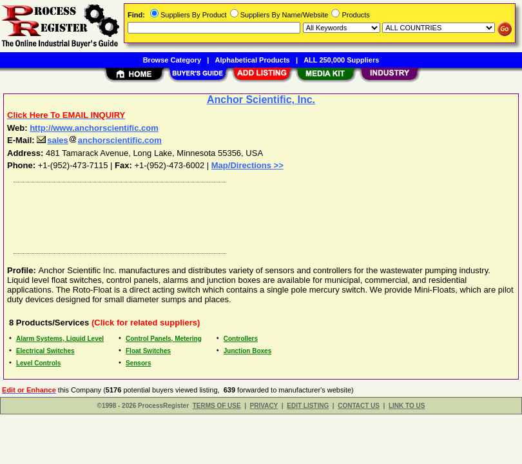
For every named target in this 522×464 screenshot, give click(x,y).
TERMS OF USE (217, 405)
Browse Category (172, 60)
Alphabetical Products (252, 60)
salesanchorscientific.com (99, 140)
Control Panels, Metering (164, 338)
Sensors (138, 363)
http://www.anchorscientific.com (94, 128)
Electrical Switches (45, 350)
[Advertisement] (258, 215)
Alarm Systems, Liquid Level (60, 338)
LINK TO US (407, 405)
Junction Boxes (247, 350)
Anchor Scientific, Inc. (261, 99)
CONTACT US (359, 405)
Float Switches (148, 350)
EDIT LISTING (308, 405)
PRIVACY (264, 405)
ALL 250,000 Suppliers (341, 60)
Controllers (241, 338)
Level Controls (38, 363)
